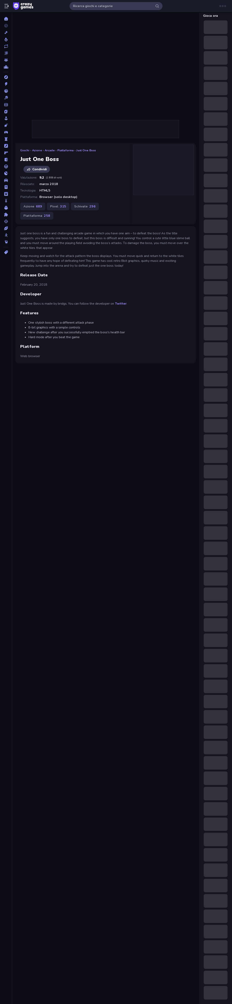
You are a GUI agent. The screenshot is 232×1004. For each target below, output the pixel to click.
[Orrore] (6, 207)
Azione (37, 150)
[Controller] (6, 132)
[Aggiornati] (6, 46)
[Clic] (6, 125)
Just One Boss (86, 150)
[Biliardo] (6, 97)
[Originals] (6, 53)
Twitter (121, 303)
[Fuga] (6, 159)
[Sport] (6, 228)
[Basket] (6, 90)
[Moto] (6, 200)
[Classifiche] (6, 66)
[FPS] (6, 152)
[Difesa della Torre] (6, 139)
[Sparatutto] (6, 221)
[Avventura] (6, 77)
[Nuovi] (6, 32)
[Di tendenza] (6, 39)
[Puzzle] (6, 214)
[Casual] (6, 118)
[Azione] (6, 84)
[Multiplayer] (6, 60)
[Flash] (6, 145)
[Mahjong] (6, 187)
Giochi (24, 150)
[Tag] (6, 252)
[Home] (6, 18)
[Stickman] (6, 235)
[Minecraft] (6, 193)
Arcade (50, 150)
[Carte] (6, 111)
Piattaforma (65, 150)
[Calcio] (6, 104)
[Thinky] (6, 242)
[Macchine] (6, 180)
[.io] (6, 173)
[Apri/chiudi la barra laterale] (6, 6)
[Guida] (6, 166)
